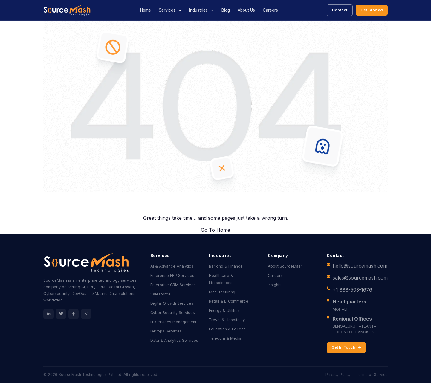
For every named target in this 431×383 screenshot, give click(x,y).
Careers (270, 10)
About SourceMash (285, 266)
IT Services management (173, 322)
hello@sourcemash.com (360, 266)
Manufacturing (222, 292)
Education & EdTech (227, 329)
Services (167, 10)
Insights (275, 285)
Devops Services (166, 331)
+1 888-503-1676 (352, 290)
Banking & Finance (226, 266)
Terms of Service (372, 374)
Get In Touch (346, 347)
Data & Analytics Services (174, 340)
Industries (198, 10)
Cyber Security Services (172, 312)
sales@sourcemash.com (360, 278)
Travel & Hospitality (227, 320)
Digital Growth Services (171, 303)
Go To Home (215, 230)
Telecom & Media (225, 338)
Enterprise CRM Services (173, 285)
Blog (225, 10)
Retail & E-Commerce (228, 301)
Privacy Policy (338, 374)
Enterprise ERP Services (172, 275)
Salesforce (160, 294)
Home (145, 10)
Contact (340, 9)
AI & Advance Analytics (171, 266)
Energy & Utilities (224, 310)
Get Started (371, 9)
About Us (246, 10)
